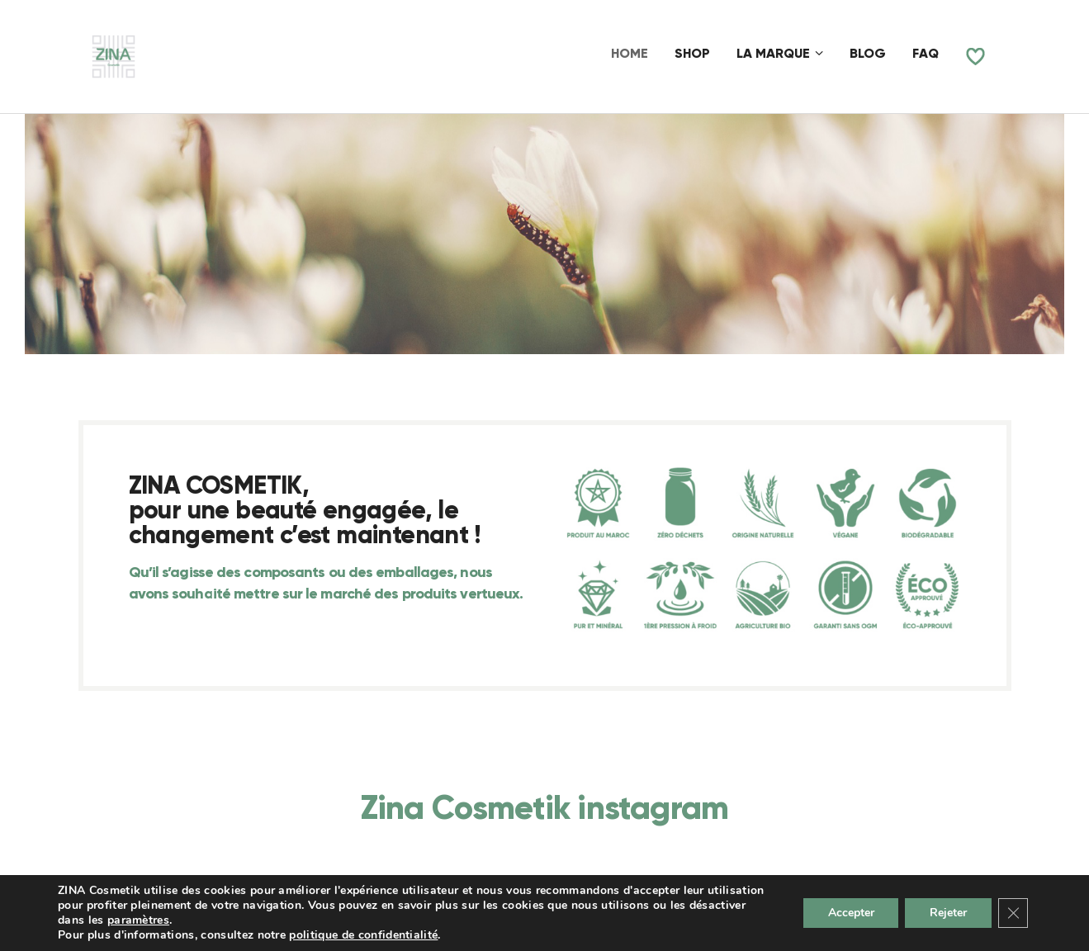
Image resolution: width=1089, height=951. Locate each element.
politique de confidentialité (363, 935)
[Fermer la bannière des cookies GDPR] (1013, 913)
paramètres (138, 920)
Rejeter (948, 912)
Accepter (850, 912)
